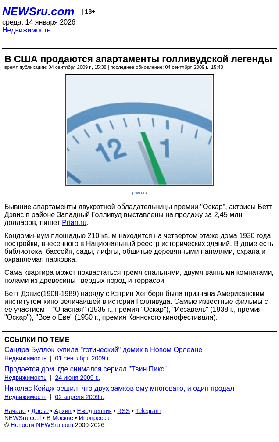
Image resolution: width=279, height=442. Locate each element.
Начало (15, 410)
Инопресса (94, 417)
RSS (123, 410)
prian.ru (139, 192)
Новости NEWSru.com (42, 424)
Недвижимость (26, 30)
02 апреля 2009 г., (80, 396)
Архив (63, 410)
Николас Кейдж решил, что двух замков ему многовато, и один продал (119, 388)
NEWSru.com (38, 11)
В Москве (59, 417)
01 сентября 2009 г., (83, 358)
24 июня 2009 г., (77, 377)
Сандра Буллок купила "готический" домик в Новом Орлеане (103, 349)
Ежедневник (94, 410)
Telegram (148, 410)
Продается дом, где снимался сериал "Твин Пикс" (85, 369)
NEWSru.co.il (22, 417)
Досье (40, 410)
